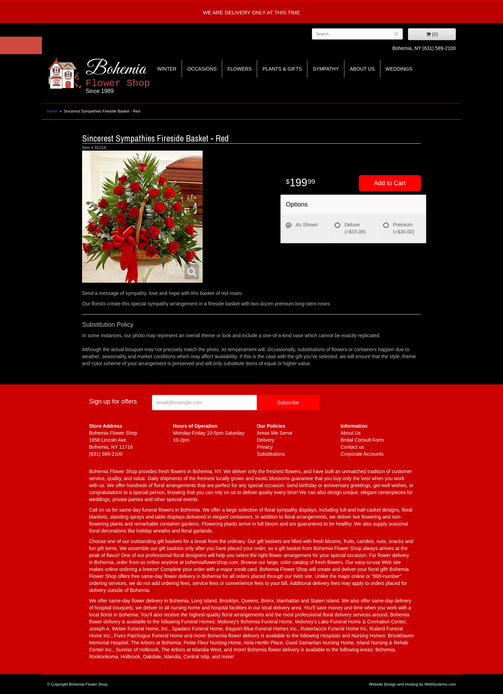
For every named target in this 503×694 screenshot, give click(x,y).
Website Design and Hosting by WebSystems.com (412, 684)
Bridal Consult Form (362, 440)
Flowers (239, 69)
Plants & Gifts (282, 69)
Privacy (265, 447)
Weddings (399, 69)
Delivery (266, 440)
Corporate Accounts (362, 454)
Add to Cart (390, 183)
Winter (166, 69)
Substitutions (271, 454)
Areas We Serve (274, 433)
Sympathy (326, 69)
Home (52, 111)
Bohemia (135, 76)
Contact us (352, 447)
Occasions (202, 69)
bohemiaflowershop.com (211, 562)
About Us (362, 69)
